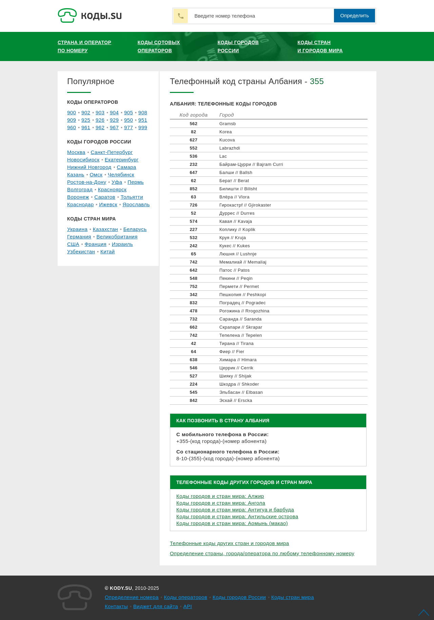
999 (142, 127)
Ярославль (136, 204)
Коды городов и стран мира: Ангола (220, 503)
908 (142, 112)
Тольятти (132, 197)
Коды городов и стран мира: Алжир (220, 496)
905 (128, 112)
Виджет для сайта (155, 606)
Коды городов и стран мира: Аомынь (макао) (232, 523)
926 (100, 120)
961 (85, 127)
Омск (96, 174)
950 (128, 120)
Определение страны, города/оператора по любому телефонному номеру (262, 553)
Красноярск (112, 189)
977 (128, 127)
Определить (354, 15)
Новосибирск (83, 159)
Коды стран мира (292, 597)
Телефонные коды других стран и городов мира (229, 543)
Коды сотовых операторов (159, 46)
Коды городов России (238, 46)
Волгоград (80, 189)
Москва (76, 152)
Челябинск (121, 174)
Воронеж (78, 197)
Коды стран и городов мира (320, 46)
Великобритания (116, 236)
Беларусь (135, 229)
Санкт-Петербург (112, 152)
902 (85, 112)
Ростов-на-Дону (86, 182)
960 (71, 127)
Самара (126, 167)
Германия (79, 236)
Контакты (116, 606)
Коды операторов (186, 597)
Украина (77, 229)
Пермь (135, 182)
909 (71, 120)
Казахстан (105, 229)
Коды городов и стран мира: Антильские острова (237, 516)
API (187, 606)
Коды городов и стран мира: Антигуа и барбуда (235, 509)
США (73, 244)
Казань (75, 174)
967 (114, 127)
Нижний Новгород (89, 167)
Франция (96, 244)
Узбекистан (81, 251)
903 (100, 112)
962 (100, 127)
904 (114, 112)
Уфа (117, 182)
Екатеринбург (122, 159)
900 (71, 112)
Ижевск (108, 204)
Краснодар (80, 204)
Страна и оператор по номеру (84, 46)
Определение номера (132, 597)
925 (85, 120)
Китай (107, 251)
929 (114, 120)
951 (142, 120)
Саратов (104, 197)
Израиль (122, 244)
